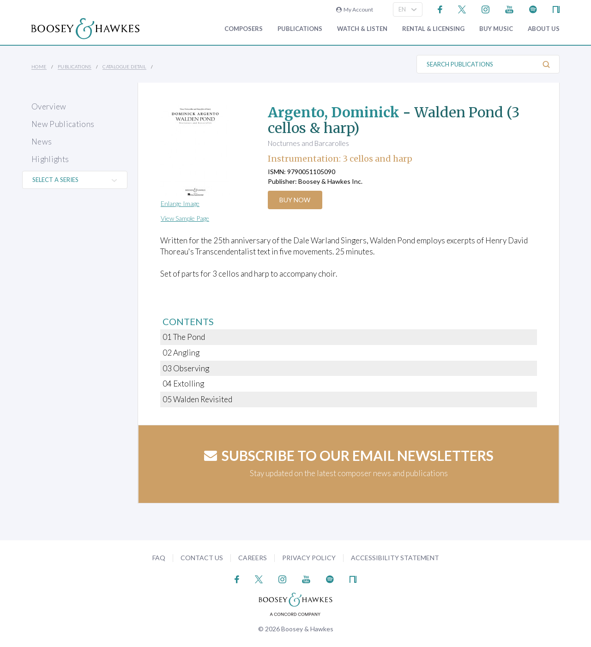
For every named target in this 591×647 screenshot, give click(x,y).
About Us (544, 28)
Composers (243, 28)
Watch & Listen (362, 28)
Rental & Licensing (433, 28)
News (41, 141)
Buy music (496, 28)
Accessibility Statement (395, 558)
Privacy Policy (309, 558)
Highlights (50, 159)
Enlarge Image (180, 203)
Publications (299, 28)
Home (39, 66)
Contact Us (202, 558)
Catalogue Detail (124, 66)
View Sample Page (185, 218)
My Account (354, 9)
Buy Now (295, 200)
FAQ (158, 558)
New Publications (62, 124)
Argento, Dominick (334, 112)
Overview (48, 106)
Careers (252, 558)
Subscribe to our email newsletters (349, 455)
